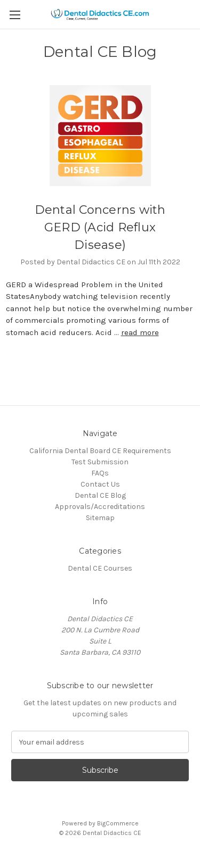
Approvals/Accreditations (100, 506)
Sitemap (100, 517)
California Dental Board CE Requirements (100, 450)
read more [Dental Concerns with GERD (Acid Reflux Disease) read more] (140, 332)
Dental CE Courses (100, 568)
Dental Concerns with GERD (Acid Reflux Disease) (100, 227)
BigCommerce (118, 823)
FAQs (100, 473)
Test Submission (100, 461)
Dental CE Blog (100, 495)
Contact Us (100, 484)
